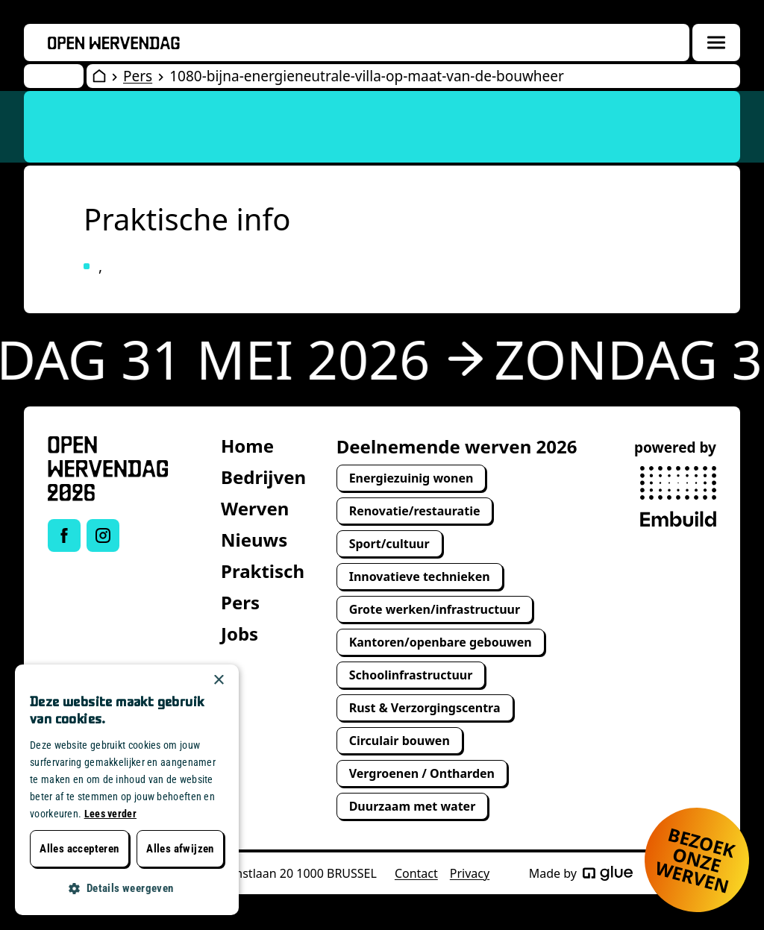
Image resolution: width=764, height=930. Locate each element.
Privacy (469, 873)
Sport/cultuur (389, 543)
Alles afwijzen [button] (180, 848)
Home (247, 445)
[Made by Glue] (608, 873)
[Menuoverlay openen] (716, 42)
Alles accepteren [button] (79, 848)
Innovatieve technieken (419, 576)
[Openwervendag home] (114, 43)
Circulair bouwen (399, 740)
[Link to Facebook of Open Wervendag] (64, 535)
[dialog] (127, 789)
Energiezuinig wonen (411, 478)
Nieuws (254, 539)
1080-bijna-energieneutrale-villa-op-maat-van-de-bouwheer (366, 76)
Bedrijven (263, 477)
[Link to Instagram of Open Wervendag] (103, 535)
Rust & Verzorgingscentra (425, 708)
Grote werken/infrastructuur (434, 609)
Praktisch (262, 571)
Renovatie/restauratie (414, 511)
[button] (127, 888)
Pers (137, 76)
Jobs (239, 633)
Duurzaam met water (412, 806)
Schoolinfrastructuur (411, 675)
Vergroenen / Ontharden (422, 773)
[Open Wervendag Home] (99, 76)
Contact (416, 873)
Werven (255, 508)
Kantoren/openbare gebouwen (440, 642)
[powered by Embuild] (678, 496)
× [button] (218, 680)
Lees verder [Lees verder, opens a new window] (110, 814)
